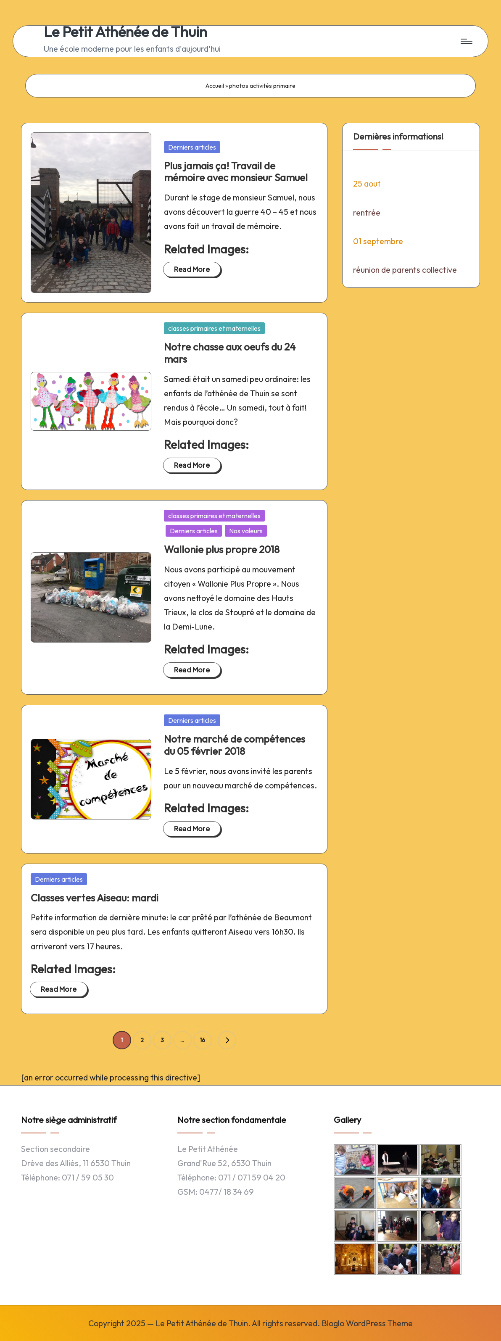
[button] (227, 1040)
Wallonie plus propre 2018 (222, 549)
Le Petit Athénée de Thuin (125, 32)
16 (202, 1040)
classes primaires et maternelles (214, 328)
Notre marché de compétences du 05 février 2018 (234, 744)
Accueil (215, 86)
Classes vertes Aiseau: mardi (94, 897)
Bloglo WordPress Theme (367, 1323)
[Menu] (466, 41)
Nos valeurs (246, 531)
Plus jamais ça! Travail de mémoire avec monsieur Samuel (236, 171)
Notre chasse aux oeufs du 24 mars (229, 352)
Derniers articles (192, 147)
